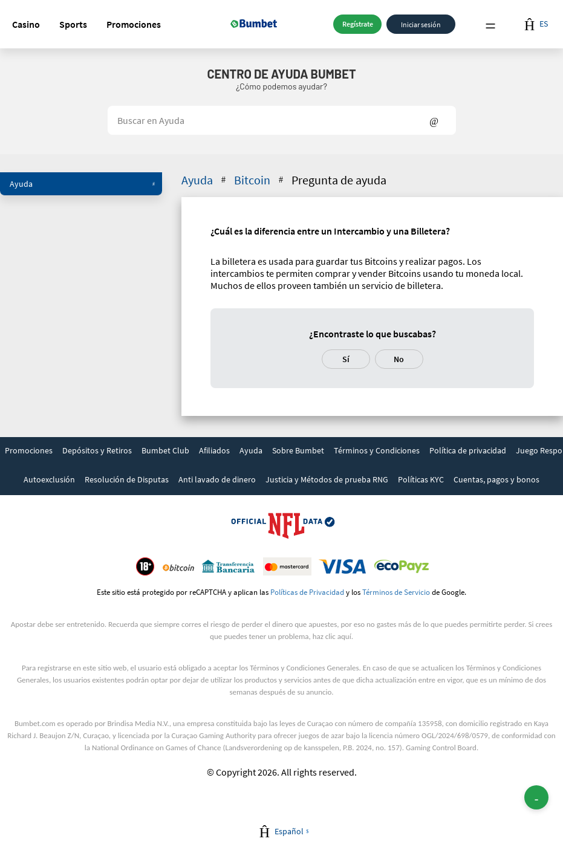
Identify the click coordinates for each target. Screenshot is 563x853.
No (399, 359)
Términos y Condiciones (377, 450)
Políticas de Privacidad (307, 592)
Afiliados (214, 450)
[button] (26, 24)
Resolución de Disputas (127, 479)
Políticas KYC (421, 479)
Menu (490, 24)
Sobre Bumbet (298, 450)
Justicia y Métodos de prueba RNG (326, 479)
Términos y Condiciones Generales (304, 667)
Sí (346, 359)
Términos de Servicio (396, 592)
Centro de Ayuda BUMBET (281, 73)
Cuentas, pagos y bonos (496, 479)
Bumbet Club (165, 450)
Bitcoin (259, 179)
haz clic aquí (332, 636)
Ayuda (82, 183)
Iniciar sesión (421, 23)
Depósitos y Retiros (97, 450)
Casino (26, 24)
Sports (73, 24)
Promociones (133, 24)
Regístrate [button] (357, 23)
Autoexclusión (49, 479)
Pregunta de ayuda (338, 179)
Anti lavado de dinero (217, 479)
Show (433, 120)
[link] (28, 451)
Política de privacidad (467, 450)
